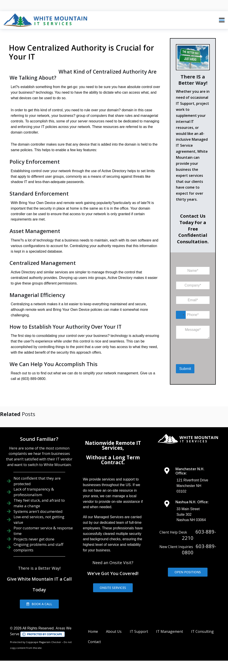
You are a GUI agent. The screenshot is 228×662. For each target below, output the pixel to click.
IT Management (169, 625)
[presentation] (199, 358)
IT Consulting (202, 625)
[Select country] (181, 315)
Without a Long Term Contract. (113, 454)
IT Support (139, 625)
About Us (114, 625)
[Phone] (193, 315)
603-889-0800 (199, 543)
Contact (94, 636)
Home (93, 625)
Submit (185, 369)
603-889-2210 (199, 529)
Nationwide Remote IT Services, (113, 440)
